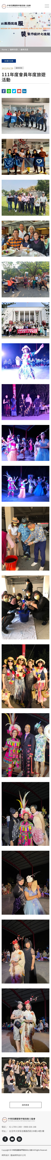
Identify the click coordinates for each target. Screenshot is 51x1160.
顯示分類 (8, 61)
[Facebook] (5, 1139)
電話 (4, 1126)
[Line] (19, 1139)
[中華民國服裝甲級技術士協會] (16, 6)
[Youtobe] (12, 1139)
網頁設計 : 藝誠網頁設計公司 (14, 1155)
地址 (4, 1131)
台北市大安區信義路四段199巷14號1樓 (26, 1131)
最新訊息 (24, 49)
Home (4, 49)
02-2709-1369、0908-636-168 (22, 1126)
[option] (25, 30)
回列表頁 (25, 1105)
